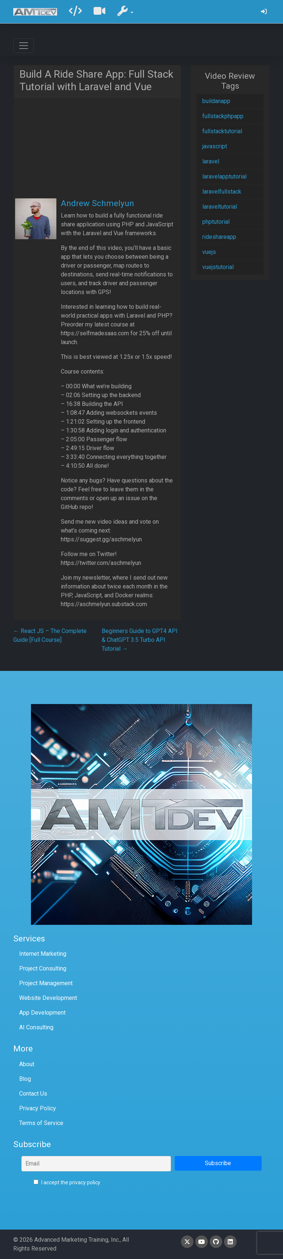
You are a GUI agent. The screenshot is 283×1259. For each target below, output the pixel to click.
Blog (25, 1078)
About (26, 1064)
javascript (214, 146)
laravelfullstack (221, 191)
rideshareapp (219, 236)
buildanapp (216, 101)
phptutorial (216, 221)
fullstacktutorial (222, 131)
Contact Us (33, 1093)
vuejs (209, 251)
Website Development (48, 997)
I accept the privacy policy (67, 1182)
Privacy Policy (37, 1108)
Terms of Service (41, 1123)
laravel (210, 161)
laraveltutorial (219, 206)
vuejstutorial (218, 267)
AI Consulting (36, 1027)
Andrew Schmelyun (97, 203)
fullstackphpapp (223, 116)
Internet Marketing (42, 953)
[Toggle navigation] (23, 45)
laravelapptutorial (224, 176)
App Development (42, 1012)
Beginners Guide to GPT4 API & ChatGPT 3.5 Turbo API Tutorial (140, 639)
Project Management (46, 983)
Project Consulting (42, 968)
